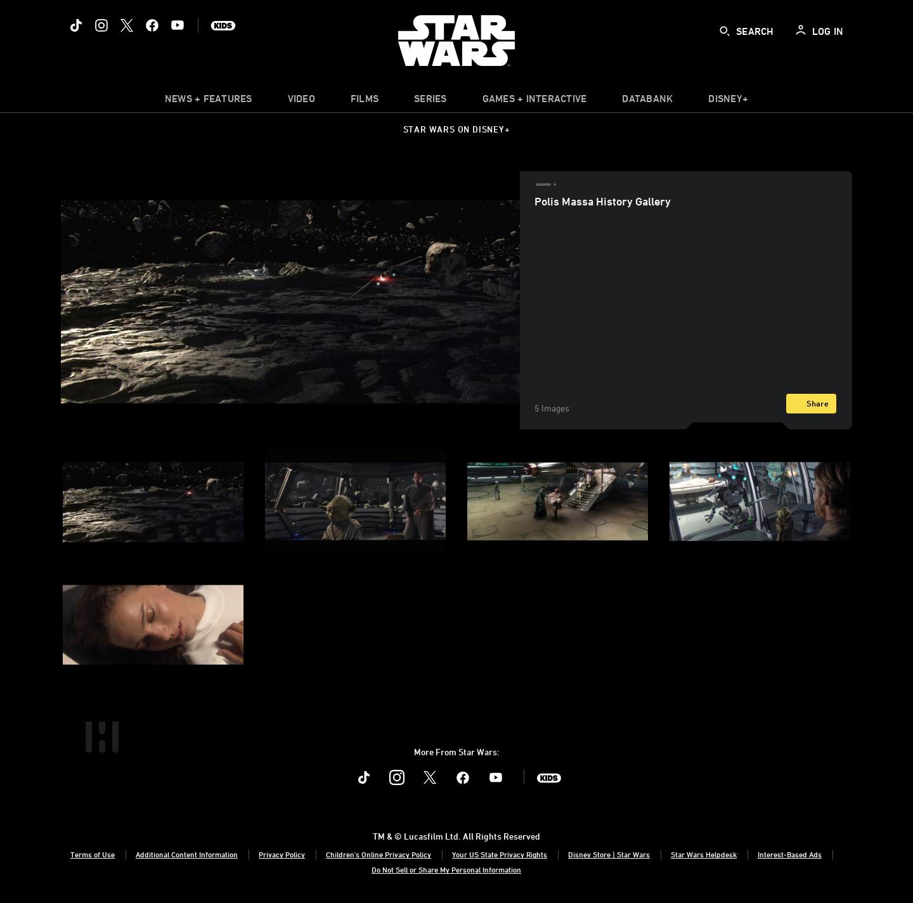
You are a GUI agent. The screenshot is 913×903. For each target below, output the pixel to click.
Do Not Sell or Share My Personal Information (446, 869)
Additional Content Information (187, 854)
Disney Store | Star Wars (609, 854)
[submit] (724, 31)
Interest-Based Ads (790, 854)
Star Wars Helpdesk (704, 854)
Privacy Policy (282, 854)
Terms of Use (92, 854)
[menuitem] (301, 101)
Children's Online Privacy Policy (378, 854)
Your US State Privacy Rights (499, 854)
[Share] (811, 403)
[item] (208, 101)
